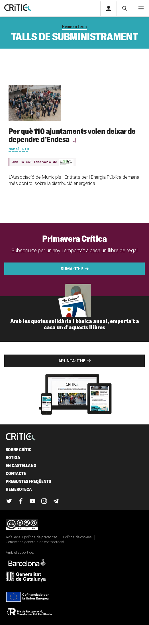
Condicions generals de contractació (35, 542)
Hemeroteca (74, 26)
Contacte (16, 473)
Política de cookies (77, 537)
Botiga (13, 457)
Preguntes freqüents (28, 481)
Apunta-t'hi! (71, 361)
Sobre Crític (18, 449)
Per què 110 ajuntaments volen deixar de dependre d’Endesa (72, 135)
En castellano (21, 465)
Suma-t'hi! (72, 268)
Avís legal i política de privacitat (31, 537)
